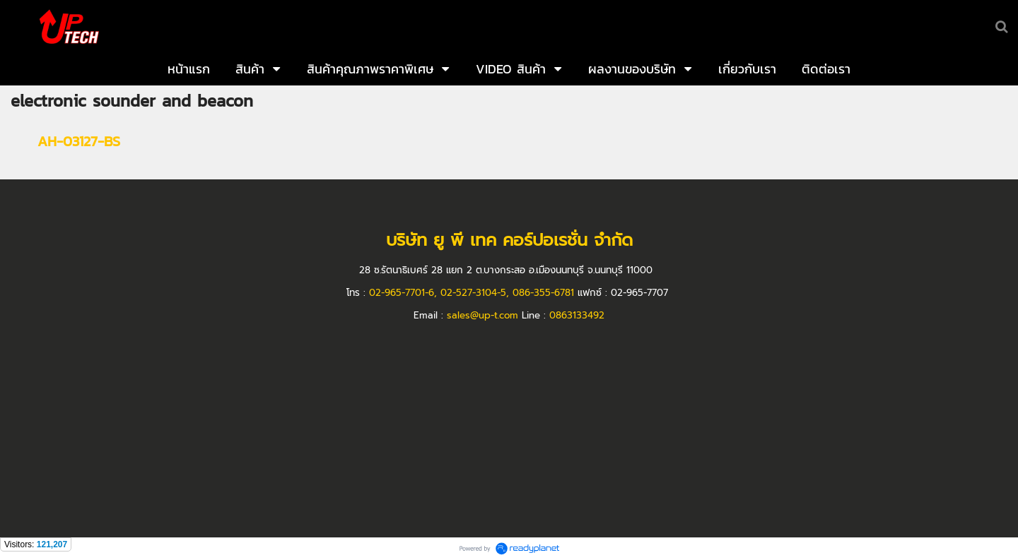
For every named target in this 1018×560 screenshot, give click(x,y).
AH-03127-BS (78, 141)
